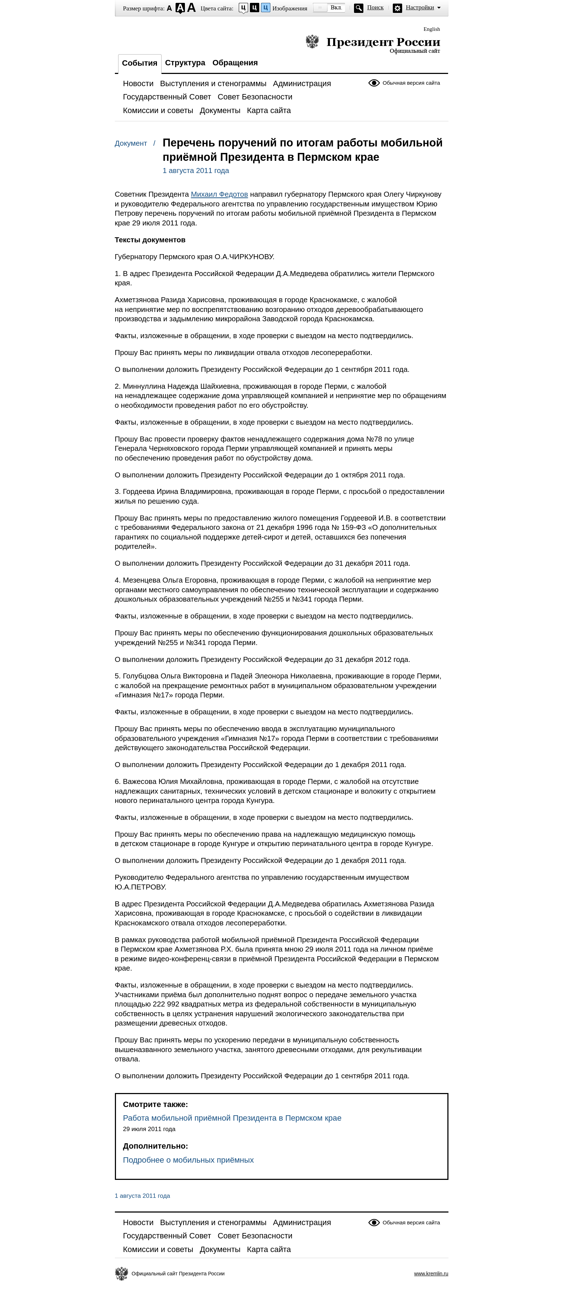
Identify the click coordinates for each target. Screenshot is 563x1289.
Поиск (375, 7)
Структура (185, 62)
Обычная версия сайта (411, 83)
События (140, 63)
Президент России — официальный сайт (373, 44)
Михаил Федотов (219, 194)
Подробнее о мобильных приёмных (188, 1159)
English (432, 29)
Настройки (420, 7)
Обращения (235, 62)
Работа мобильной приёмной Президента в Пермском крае (232, 1117)
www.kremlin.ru (431, 1273)
